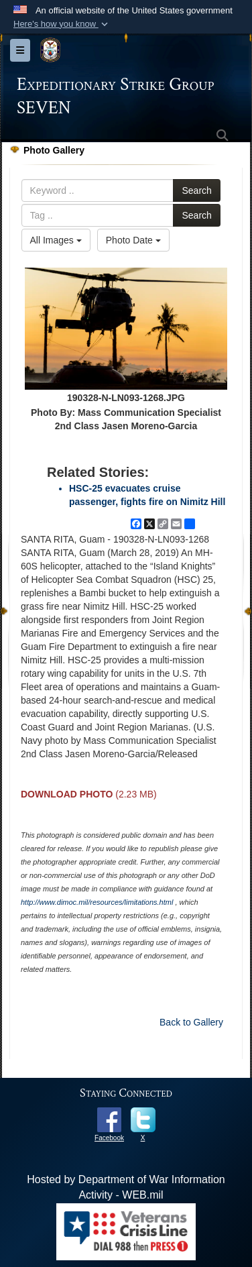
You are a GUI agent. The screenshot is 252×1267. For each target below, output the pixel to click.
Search (196, 190)
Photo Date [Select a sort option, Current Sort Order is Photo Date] (133, 240)
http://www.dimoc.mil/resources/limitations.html (97, 902)
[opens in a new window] (109, 1119)
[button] (62, 24)
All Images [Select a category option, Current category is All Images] (56, 240)
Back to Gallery (191, 1022)
